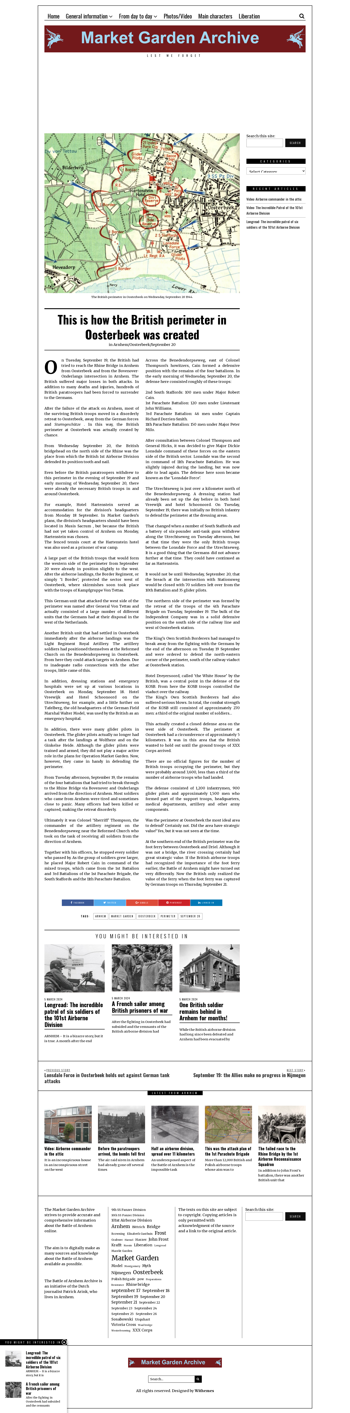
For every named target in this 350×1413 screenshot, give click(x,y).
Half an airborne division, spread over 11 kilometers (173, 1150)
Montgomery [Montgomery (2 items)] (132, 1265)
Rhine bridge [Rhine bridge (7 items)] (138, 1283)
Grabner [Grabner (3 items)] (117, 1238)
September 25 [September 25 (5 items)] (122, 1313)
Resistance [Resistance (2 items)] (117, 1284)
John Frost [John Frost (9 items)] (159, 1238)
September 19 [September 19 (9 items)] (124, 1295)
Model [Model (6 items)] (116, 1265)
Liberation (249, 16)
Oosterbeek (139, 344)
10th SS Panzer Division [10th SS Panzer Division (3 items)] (127, 1214)
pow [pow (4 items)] (140, 1278)
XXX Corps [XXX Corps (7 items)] (142, 1329)
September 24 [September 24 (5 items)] (145, 1307)
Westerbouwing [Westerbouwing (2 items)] (121, 1329)
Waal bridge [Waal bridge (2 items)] (145, 1324)
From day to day (135, 16)
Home (54, 16)
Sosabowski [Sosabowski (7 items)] (122, 1318)
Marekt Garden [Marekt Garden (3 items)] (121, 1250)
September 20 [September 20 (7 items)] (152, 1296)
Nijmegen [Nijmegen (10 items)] (121, 1271)
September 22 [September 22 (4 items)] (149, 1302)
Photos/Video (178, 16)
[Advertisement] (175, 95)
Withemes (204, 1390)
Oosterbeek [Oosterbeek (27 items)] (148, 1271)
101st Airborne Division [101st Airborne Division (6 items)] (131, 1219)
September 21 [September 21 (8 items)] (124, 1301)
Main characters (215, 16)
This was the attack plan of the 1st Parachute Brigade (228, 1150)
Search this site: (260, 136)
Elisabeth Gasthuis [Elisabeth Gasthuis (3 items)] (140, 1232)
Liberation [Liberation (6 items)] (143, 1244)
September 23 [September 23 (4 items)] (121, 1307)
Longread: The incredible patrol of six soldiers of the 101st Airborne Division (73, 1014)
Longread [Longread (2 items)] (160, 1244)
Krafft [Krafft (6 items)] (116, 1244)
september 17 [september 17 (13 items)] (125, 1289)
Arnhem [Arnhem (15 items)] (120, 1225)
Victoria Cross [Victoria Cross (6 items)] (123, 1324)
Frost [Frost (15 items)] (160, 1232)
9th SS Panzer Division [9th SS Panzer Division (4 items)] (128, 1209)
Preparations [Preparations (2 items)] (153, 1278)
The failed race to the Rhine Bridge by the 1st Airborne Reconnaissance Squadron (279, 1155)
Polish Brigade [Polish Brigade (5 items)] (123, 1278)
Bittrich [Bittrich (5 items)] (138, 1226)
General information (87, 16)
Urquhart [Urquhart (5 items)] (142, 1318)
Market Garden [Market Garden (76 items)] (135, 1257)
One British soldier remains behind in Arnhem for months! (203, 1010)
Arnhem (120, 344)
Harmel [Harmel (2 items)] (129, 1239)
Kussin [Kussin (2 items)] (128, 1244)
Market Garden (122, 916)
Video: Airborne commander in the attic (273, 199)
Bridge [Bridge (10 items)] (153, 1225)
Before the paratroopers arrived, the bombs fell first (121, 1150)
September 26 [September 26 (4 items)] (146, 1313)
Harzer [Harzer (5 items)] (141, 1239)
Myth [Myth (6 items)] (146, 1265)
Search (295, 143)
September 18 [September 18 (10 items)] (156, 1289)
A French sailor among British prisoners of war (140, 1006)
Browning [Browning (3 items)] (118, 1232)
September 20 (163, 344)
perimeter (168, 916)
